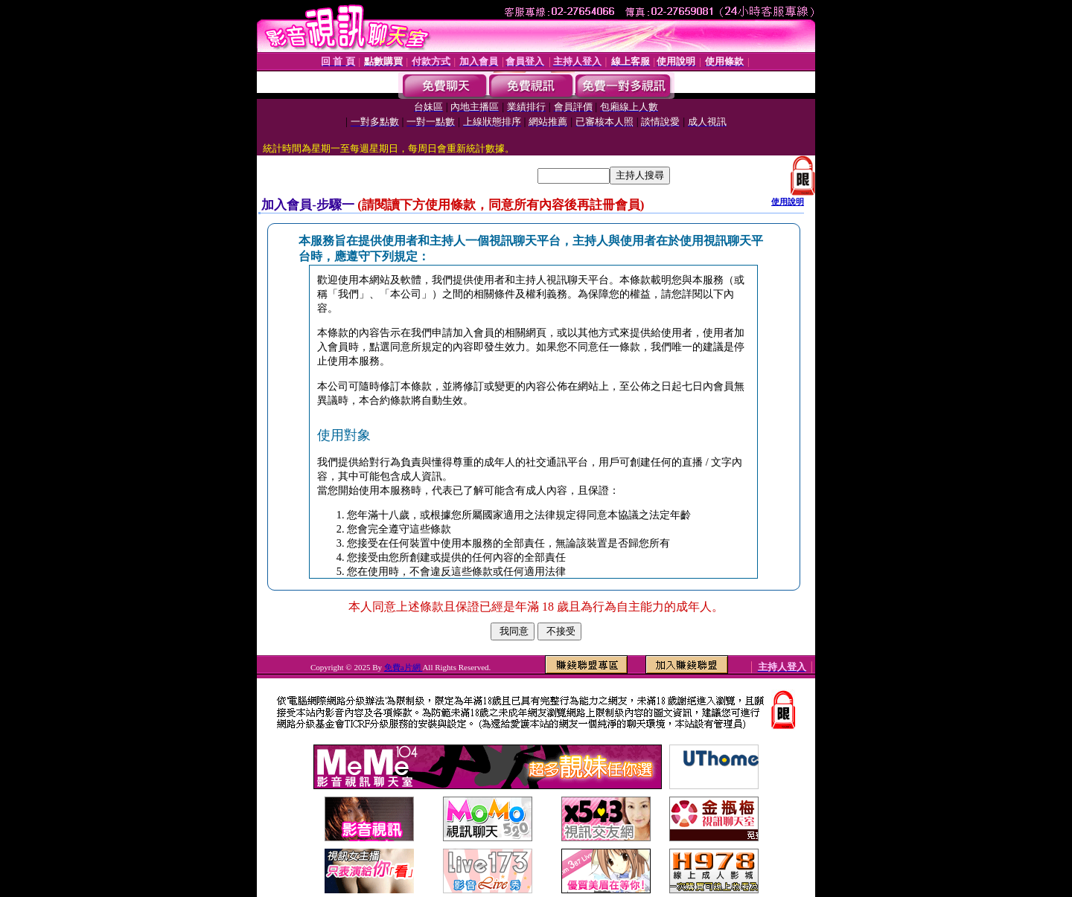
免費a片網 (403, 667)
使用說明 (787, 201)
